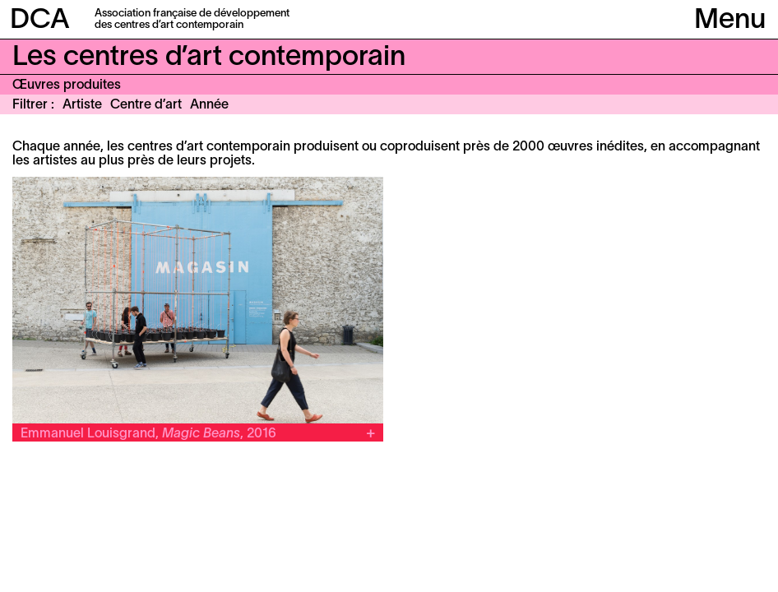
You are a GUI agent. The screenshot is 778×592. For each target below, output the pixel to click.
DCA (40, 21)
